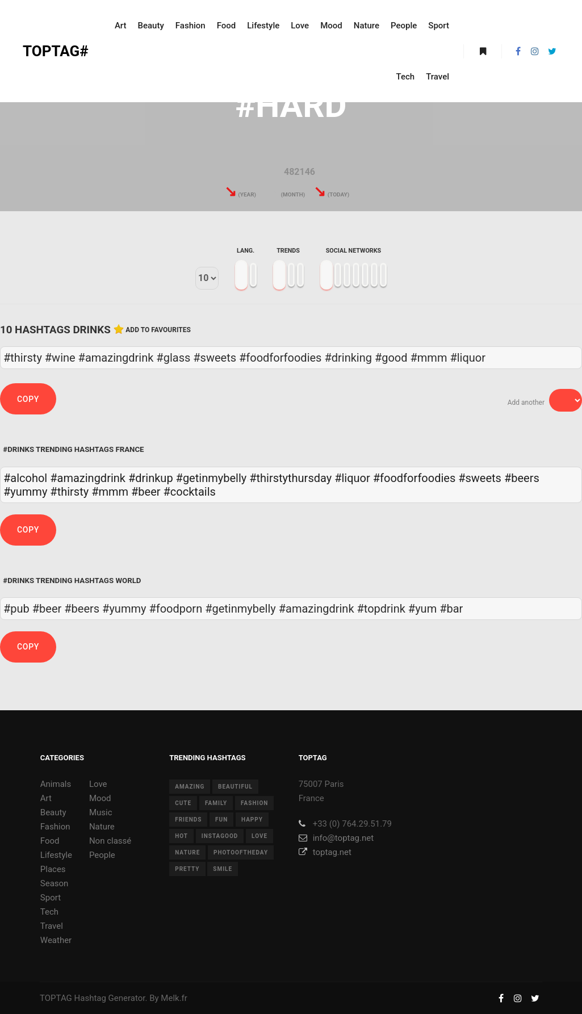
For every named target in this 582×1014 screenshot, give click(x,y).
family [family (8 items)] (216, 803)
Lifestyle (56, 855)
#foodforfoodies (414, 478)
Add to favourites (158, 330)
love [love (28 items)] (259, 836)
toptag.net (325, 852)
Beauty (53, 812)
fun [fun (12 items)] (221, 819)
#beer (146, 491)
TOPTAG (56, 998)
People (102, 855)
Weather (56, 940)
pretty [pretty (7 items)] (187, 869)
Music (100, 812)
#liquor (352, 478)
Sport (50, 898)
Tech (49, 912)
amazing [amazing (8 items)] (189, 786)
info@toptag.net (336, 838)
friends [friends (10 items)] (188, 819)
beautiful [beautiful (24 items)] (235, 786)
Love (98, 784)
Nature (102, 827)
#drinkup (150, 478)
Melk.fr (174, 998)
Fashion (55, 827)
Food (50, 841)
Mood (100, 798)
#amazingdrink (87, 478)
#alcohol (25, 478)
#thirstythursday (290, 478)
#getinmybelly (211, 478)
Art (46, 798)
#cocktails (190, 491)
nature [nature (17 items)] (187, 852)
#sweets (479, 478)
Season (54, 883)
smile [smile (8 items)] (222, 869)
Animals (55, 784)
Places (53, 869)
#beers (521, 478)
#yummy (25, 491)
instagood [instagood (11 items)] (220, 836)
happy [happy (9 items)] (252, 819)
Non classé (110, 841)
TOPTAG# (56, 51)
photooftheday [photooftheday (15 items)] (240, 852)
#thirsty (69, 491)
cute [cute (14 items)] (183, 803)
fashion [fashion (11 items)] (254, 803)
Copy (28, 399)
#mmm (109, 491)
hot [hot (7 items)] (181, 836)
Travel (51, 926)
